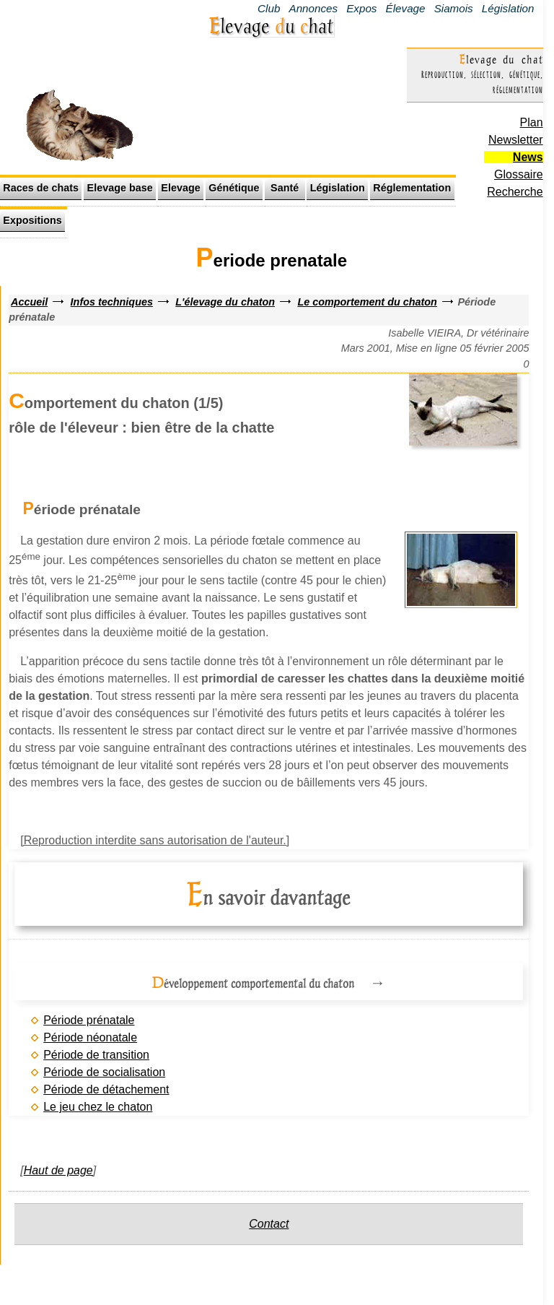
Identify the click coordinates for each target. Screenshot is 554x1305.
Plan (531, 122)
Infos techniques (112, 302)
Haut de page (58, 1170)
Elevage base (120, 188)
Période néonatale (90, 1037)
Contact (269, 1224)
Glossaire (518, 174)
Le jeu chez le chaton (97, 1107)
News (528, 157)
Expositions (32, 220)
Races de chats (41, 188)
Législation (508, 8)
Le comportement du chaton (367, 302)
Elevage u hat (271, 25)
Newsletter (515, 140)
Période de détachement (106, 1089)
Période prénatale (88, 1020)
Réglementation (412, 188)
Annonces (313, 8)
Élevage (406, 8)
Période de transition (96, 1055)
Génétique (233, 188)
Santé (285, 188)
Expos (361, 8)
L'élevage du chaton (225, 302)
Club (269, 8)
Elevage (180, 188)
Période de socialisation (104, 1072)
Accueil (29, 302)
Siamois (453, 8)
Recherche (514, 192)
